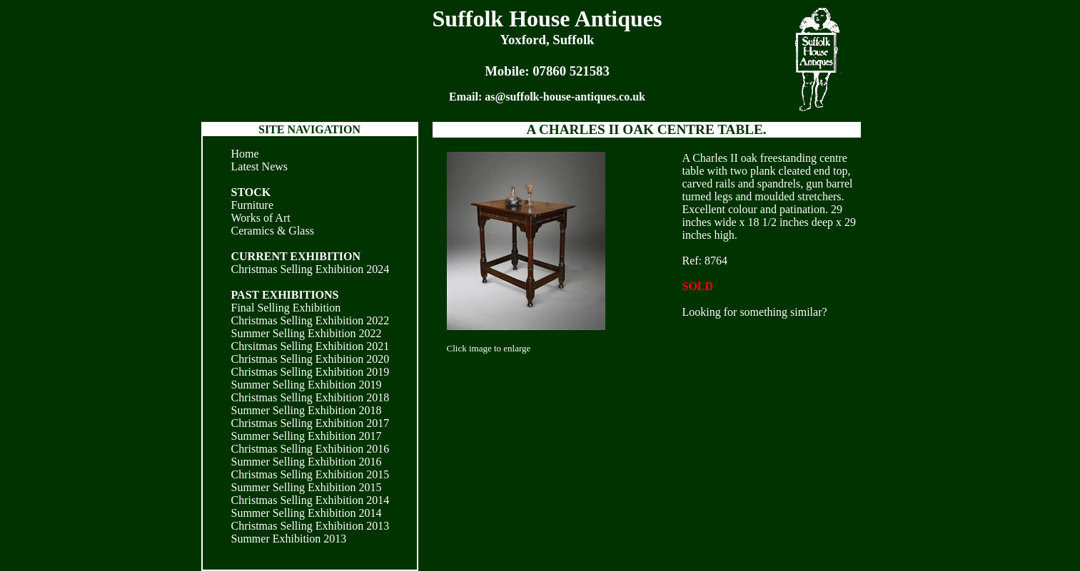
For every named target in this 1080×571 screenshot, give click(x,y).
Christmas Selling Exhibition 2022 (310, 320)
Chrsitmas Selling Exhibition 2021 (310, 346)
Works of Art (261, 218)
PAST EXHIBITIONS (285, 295)
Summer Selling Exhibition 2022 (306, 333)
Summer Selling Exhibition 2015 (306, 487)
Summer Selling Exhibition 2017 (306, 436)
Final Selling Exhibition (286, 308)
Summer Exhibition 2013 (289, 539)
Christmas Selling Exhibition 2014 (310, 500)
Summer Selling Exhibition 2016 (306, 462)
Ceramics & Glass (272, 231)
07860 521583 (571, 70)
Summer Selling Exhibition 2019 (306, 385)
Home (245, 154)
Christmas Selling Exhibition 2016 (310, 449)
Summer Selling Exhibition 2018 (306, 410)
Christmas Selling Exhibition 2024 (310, 269)
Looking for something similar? (754, 312)
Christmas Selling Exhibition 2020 (310, 359)
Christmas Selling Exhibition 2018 (310, 397)
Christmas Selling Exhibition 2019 (310, 372)
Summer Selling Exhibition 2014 (306, 513)
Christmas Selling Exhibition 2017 (310, 423)
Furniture (252, 205)
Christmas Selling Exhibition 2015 (310, 474)
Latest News (259, 166)
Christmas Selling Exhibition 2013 (310, 526)
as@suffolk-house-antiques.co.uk (565, 97)
